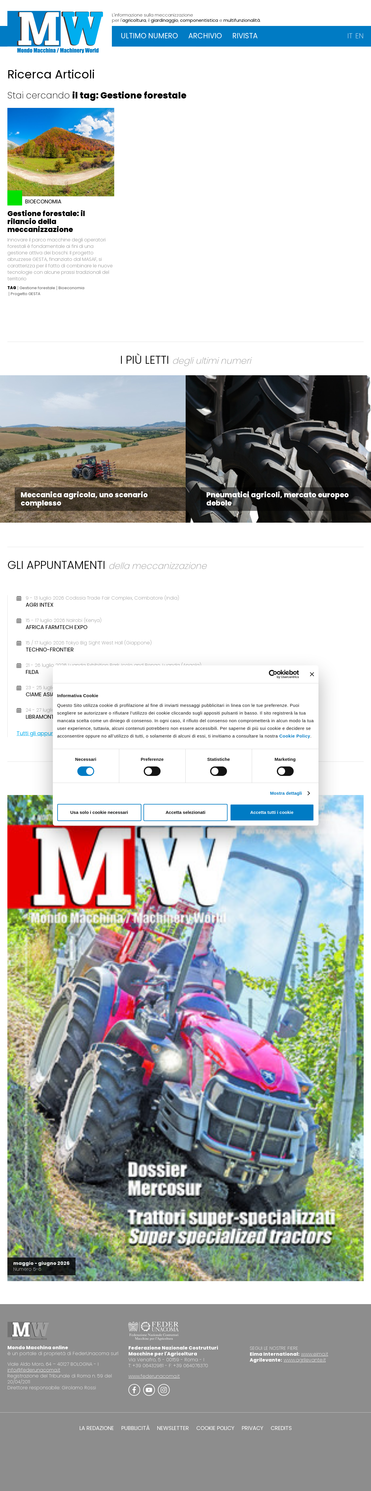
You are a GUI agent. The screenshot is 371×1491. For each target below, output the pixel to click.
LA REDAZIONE (96, 1428)
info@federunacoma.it (33, 1370)
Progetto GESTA (25, 294)
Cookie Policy (294, 735)
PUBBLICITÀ (135, 1428)
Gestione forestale (37, 288)
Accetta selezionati (185, 812)
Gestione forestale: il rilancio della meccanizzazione (46, 221)
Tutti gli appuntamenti (46, 733)
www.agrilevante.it (305, 1360)
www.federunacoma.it (154, 1376)
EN (359, 36)
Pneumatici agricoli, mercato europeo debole (277, 499)
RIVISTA (245, 36)
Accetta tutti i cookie (272, 812)
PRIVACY (252, 1428)
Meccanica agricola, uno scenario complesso (84, 499)
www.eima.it (314, 1354)
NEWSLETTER (173, 1428)
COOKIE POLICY (215, 1428)
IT (349, 36)
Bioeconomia (71, 288)
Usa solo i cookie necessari (99, 812)
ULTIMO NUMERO (149, 36)
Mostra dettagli (286, 793)
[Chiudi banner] (312, 674)
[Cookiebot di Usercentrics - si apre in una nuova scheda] (273, 674)
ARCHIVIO (205, 36)
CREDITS (281, 1428)
